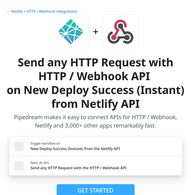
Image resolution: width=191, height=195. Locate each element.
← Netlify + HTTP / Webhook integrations (41, 11)
